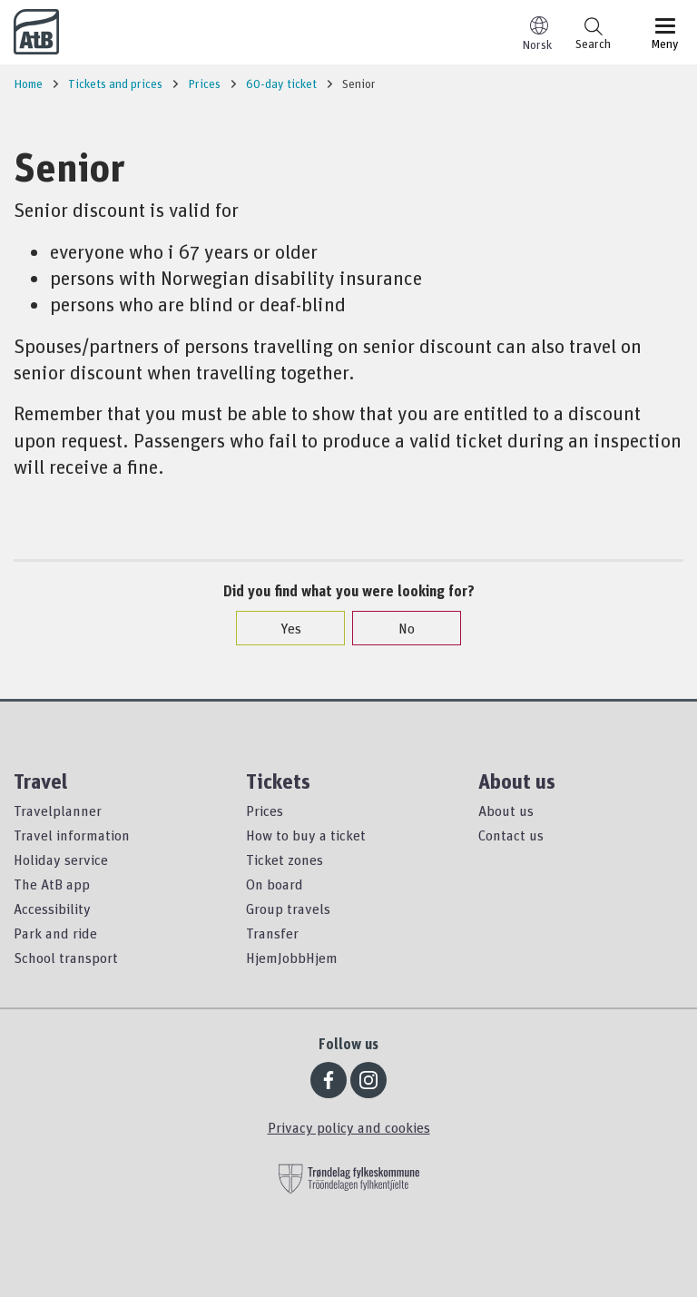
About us (506, 810)
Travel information (72, 835)
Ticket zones (284, 859)
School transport (66, 957)
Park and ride (55, 933)
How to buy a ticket (306, 835)
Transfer (272, 933)
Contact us (511, 835)
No (397, 628)
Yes (281, 628)
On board (274, 884)
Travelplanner (58, 810)
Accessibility (52, 908)
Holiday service (61, 859)
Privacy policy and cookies (349, 1127)
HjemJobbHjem (292, 957)
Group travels (288, 908)
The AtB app (52, 884)
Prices (264, 810)
